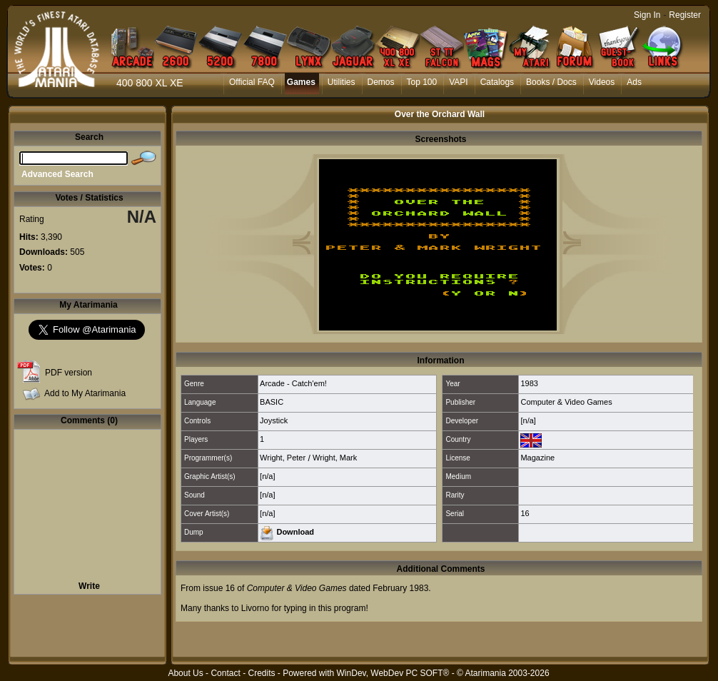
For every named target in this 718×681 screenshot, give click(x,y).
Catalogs (497, 82)
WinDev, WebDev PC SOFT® (393, 673)
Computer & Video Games (566, 402)
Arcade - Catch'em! (293, 383)
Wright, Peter (282, 457)
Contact (225, 673)
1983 (528, 383)
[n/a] (527, 420)
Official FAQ (252, 82)
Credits (261, 673)
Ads (634, 82)
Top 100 (422, 82)
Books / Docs (551, 82)
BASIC (271, 402)
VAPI (458, 82)
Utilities (341, 82)
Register (685, 15)
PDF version (68, 373)
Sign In (647, 15)
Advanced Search (57, 174)
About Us (185, 673)
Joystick (274, 420)
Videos (602, 82)
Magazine (537, 457)
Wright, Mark (335, 457)
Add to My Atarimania (85, 393)
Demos (381, 82)
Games (301, 82)
